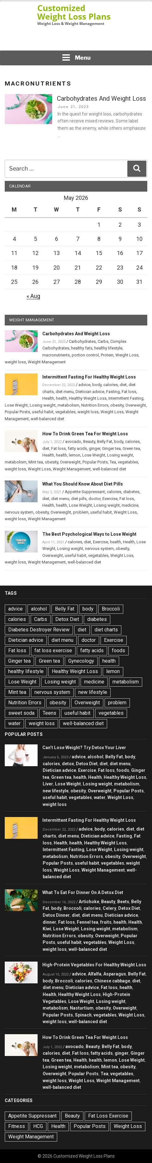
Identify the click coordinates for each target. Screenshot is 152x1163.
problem (80, 512)
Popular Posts (17, 411)
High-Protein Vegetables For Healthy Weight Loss (94, 964)
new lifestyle (92, 692)
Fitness (16, 1126)
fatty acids (77, 448)
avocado (73, 441)
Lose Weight (16, 405)
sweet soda (21, 713)
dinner (49, 922)
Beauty (89, 441)
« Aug (33, 296)
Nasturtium (82, 1008)
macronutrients (56, 355)
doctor (94, 498)
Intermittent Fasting (125, 398)
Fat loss (129, 391)
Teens (49, 713)
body (96, 384)
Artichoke (89, 901)
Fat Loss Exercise (108, 1116)
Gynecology (81, 661)
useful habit (42, 411)
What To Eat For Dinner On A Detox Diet (82, 892)
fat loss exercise (53, 650)
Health (48, 398)
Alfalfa (94, 973)
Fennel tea (87, 922)
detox (68, 763)
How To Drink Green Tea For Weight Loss (85, 433)
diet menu (65, 391)
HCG (38, 1126)
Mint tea (35, 462)
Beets (123, 901)
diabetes (131, 491)
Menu (76, 57)
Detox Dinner (56, 915)
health (61, 398)
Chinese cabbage (112, 980)
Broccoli (111, 609)
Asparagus (114, 973)
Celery (109, 908)
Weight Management (47, 362)
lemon (74, 455)
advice (84, 384)
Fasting (113, 391)
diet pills (79, 498)
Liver (48, 783)
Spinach (83, 1014)
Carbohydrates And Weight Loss (101, 98)
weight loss (15, 362)
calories (110, 384)
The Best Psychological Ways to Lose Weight (89, 534)
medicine (130, 505)
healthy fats (81, 348)
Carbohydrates (82, 341)
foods (118, 650)
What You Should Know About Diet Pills (82, 483)
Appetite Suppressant (85, 491)
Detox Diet (67, 619)
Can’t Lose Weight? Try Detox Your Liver (84, 747)
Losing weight (43, 405)
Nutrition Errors (94, 405)
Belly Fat (104, 441)
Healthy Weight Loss (87, 398)
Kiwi (47, 928)
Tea (113, 462)
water (14, 723)
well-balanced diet (47, 418)
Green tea (131, 448)
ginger (94, 448)
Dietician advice (90, 391)
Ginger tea (111, 448)
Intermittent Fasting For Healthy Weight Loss (89, 376)
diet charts (106, 630)
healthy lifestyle (108, 348)
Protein (107, 355)
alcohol (39, 609)
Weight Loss (126, 355)
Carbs (103, 341)
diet (123, 384)
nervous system (19, 512)
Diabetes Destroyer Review (39, 630)
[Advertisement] (76, 39)
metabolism (68, 405)
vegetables (65, 411)
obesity (117, 405)
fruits (106, 922)
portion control (85, 355)
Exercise (110, 498)
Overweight (135, 405)
